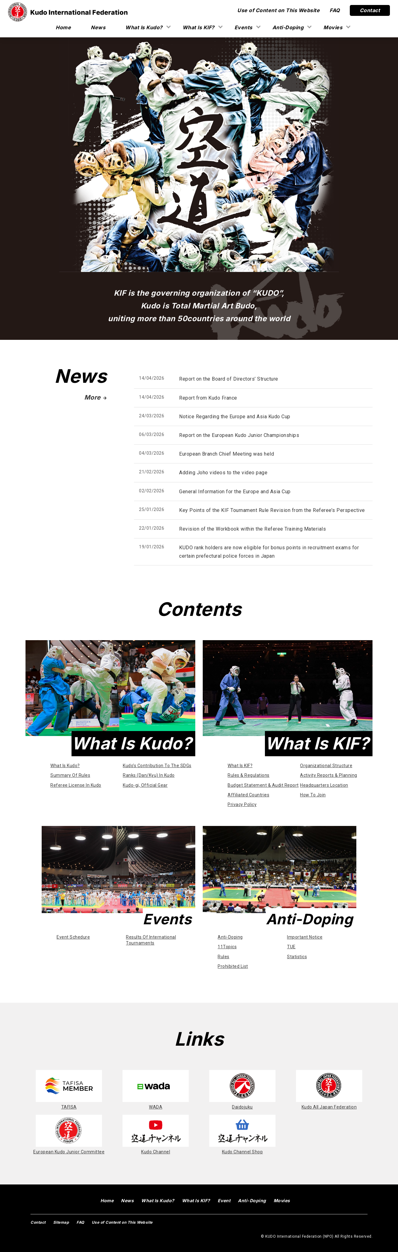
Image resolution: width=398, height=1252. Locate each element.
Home (63, 27)
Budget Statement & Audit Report (263, 785)
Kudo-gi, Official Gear (145, 785)
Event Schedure (73, 937)
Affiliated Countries (248, 794)
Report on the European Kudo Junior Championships (239, 435)
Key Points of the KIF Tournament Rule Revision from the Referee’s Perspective (272, 510)
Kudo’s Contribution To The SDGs (157, 765)
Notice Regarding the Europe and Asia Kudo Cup (234, 417)
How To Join (313, 794)
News (98, 27)
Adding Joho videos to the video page (223, 473)
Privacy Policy (242, 804)
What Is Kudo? (144, 27)
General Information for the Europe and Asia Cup (235, 492)
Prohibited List (233, 966)
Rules (223, 956)
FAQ (335, 10)
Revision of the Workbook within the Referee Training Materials (252, 529)
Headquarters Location (324, 785)
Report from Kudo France (208, 398)
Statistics (297, 956)
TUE (291, 946)
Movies (332, 27)
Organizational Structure (326, 765)
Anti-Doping (288, 27)
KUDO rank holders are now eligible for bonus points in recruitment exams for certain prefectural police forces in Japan (269, 552)
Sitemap (61, 1222)
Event (224, 1200)
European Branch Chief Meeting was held (226, 454)
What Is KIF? (199, 27)
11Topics (227, 946)
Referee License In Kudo (75, 785)
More (95, 397)
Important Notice (304, 937)
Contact (370, 10)
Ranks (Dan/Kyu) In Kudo (149, 775)
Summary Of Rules (70, 775)
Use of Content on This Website (278, 10)
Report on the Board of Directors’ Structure (228, 379)
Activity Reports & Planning (328, 775)
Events (243, 27)
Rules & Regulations (249, 775)
